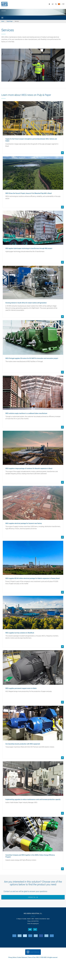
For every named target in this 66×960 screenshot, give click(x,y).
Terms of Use (31, 957)
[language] (59, 4)
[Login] (49, 4)
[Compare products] (52, 4)
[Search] (56, 4)
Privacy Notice (12, 957)
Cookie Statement (22, 957)
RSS (37, 957)
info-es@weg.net (35, 923)
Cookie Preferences (34, 952)
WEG (4, 4)
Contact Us (33, 897)
